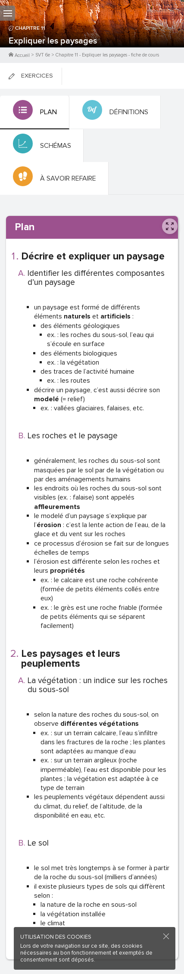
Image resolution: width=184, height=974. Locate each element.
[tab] (34, 112)
